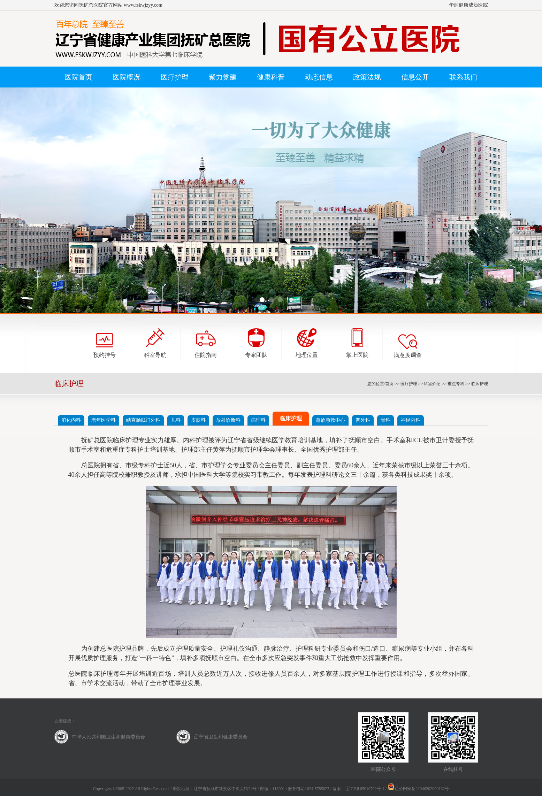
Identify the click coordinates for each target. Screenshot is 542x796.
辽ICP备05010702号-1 (364, 788)
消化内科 (71, 420)
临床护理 (479, 383)
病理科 (258, 420)
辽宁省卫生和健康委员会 (220, 737)
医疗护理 (408, 383)
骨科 (385, 420)
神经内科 (410, 420)
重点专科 (456, 383)
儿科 (176, 420)
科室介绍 (432, 383)
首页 (389, 383)
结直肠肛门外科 (143, 420)
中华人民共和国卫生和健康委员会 (108, 737)
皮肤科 (198, 420)
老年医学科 (103, 420)
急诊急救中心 (330, 420)
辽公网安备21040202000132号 (418, 788)
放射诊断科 (228, 420)
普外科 (363, 420)
